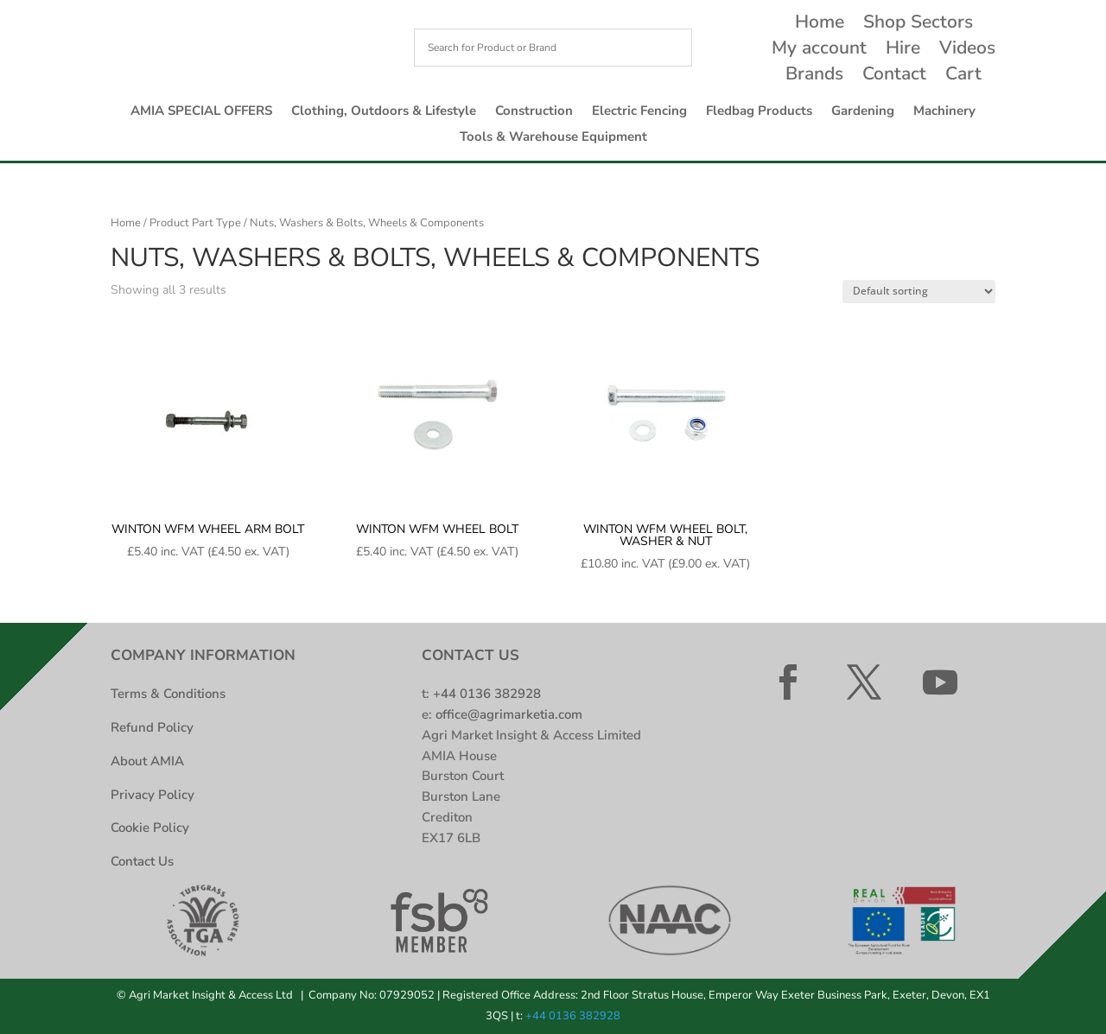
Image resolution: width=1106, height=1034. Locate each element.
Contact (894, 76)
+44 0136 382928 (487, 693)
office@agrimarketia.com (508, 714)
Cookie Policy (150, 827)
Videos (967, 50)
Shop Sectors (918, 25)
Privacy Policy (152, 794)
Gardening (862, 112)
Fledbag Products (759, 112)
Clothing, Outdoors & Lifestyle (383, 112)
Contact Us (142, 861)
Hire (903, 50)
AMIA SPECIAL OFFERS (201, 112)
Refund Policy (152, 727)
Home (819, 25)
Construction (534, 112)
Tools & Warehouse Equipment (553, 137)
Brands (814, 76)
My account (819, 50)
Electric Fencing (639, 112)
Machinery (944, 112)
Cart (963, 76)
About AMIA (147, 761)
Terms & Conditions (168, 693)
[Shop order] (918, 291)
